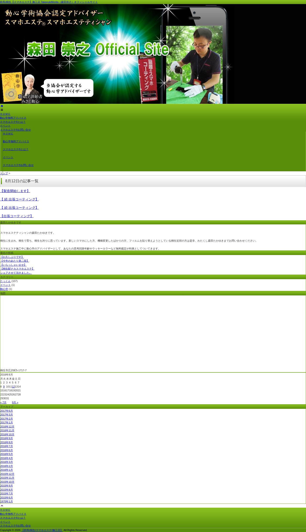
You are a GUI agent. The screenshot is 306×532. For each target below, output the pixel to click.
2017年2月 (6, 418)
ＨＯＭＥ (5, 113)
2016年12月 (7, 426)
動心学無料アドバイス (13, 117)
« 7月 (3, 402)
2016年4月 (6, 458)
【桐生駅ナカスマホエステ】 (17, 268)
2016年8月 (6, 442)
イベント (5, 125)
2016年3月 (6, 461)
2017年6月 (6, 410)
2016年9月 (6, 438)
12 (13, 386)
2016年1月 (6, 469)
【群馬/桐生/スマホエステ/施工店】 (42, 530)
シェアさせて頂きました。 (16, 272)
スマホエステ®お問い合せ (15, 129)
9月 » (15, 402)
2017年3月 (6, 414)
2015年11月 (7, 477)
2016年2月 (6, 466)
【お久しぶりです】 (12, 256)
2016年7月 (6, 446)
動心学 (4, 289)
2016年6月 (6, 450)
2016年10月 (7, 434)
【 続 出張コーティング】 (19, 199)
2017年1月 (6, 422)
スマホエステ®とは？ (13, 121)
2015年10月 (7, 481)
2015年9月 (6, 485)
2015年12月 (7, 473)
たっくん (5, 281)
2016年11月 (7, 430)
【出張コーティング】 (16, 216)
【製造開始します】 (15, 191)
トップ (4, 173)
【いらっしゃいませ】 (13, 264)
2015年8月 (6, 489)
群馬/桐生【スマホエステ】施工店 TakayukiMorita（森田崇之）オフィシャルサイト (49, 1)
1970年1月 (6, 501)
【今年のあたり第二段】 (14, 260)
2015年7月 (6, 493)
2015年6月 (6, 497)
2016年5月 (6, 454)
